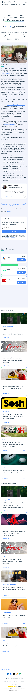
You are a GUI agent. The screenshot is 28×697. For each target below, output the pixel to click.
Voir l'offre (21, 260)
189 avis (20, 686)
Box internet (5, 4)
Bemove (23, 688)
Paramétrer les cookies (14, 690)
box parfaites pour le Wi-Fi (11, 124)
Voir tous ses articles (7, 196)
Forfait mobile (13, 4)
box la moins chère (6, 73)
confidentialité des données (9, 237)
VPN (20, 4)
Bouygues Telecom (19, 204)
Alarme (24, 4)
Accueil (3, 669)
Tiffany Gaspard (9, 26)
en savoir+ (9, 211)
